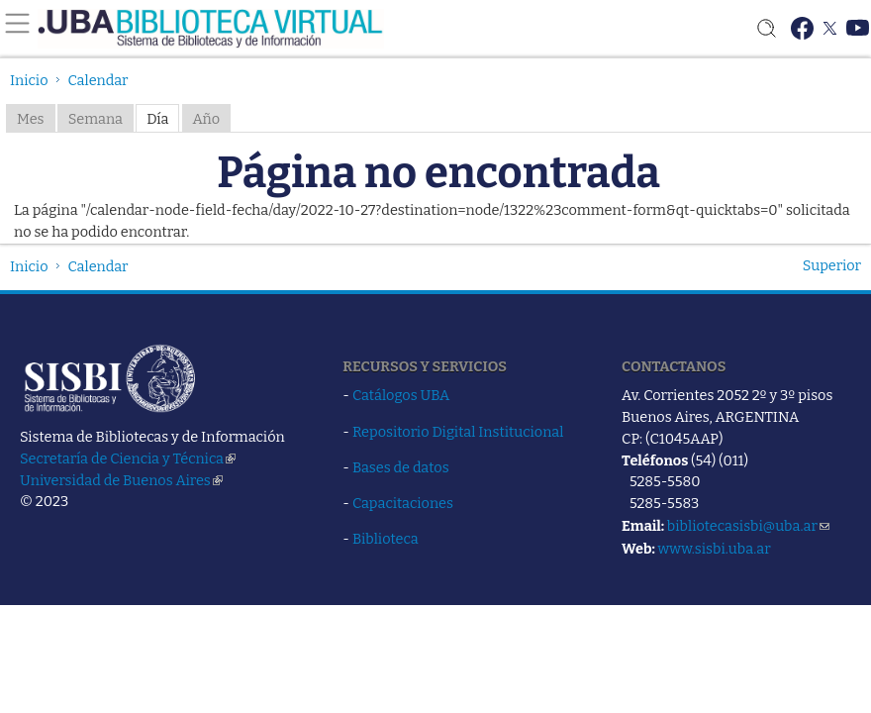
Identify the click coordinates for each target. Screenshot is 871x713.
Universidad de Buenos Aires (121, 480)
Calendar (98, 80)
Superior (832, 265)
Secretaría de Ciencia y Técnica (128, 458)
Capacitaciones (402, 503)
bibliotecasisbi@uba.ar (748, 526)
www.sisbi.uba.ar (713, 549)
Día (157, 119)
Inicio (29, 80)
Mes (31, 119)
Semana (95, 119)
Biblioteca (385, 539)
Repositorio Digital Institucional (458, 432)
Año (207, 119)
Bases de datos (400, 467)
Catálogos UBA (400, 395)
